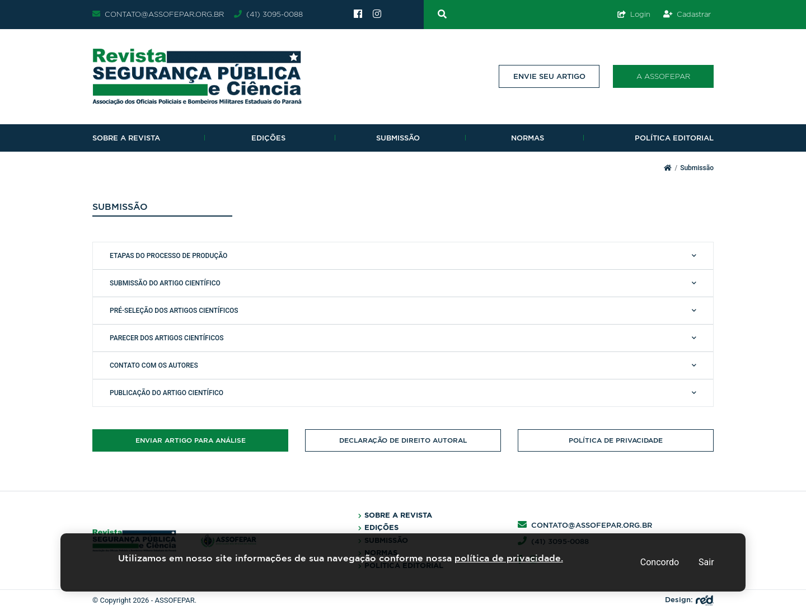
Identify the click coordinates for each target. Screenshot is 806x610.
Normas (527, 138)
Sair (706, 562)
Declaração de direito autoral (403, 440)
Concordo (659, 562)
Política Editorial (674, 138)
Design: (689, 599)
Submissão (398, 138)
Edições (268, 138)
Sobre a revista (126, 138)
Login (633, 14)
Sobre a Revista (398, 515)
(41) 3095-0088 (268, 14)
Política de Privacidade (616, 440)
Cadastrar (687, 14)
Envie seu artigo (549, 76)
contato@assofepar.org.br (158, 14)
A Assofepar (663, 76)
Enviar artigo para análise (190, 440)
